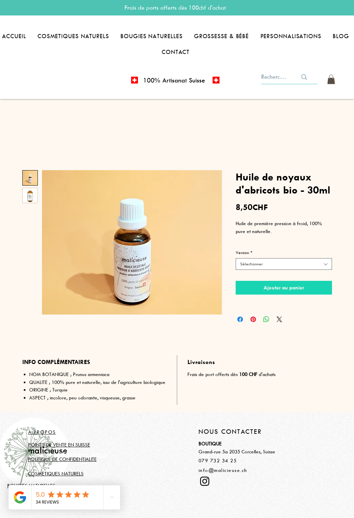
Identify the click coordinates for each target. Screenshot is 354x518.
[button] (73, 36)
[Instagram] (205, 481)
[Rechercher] (274, 77)
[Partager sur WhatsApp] (266, 319)
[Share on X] (279, 319)
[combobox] (284, 264)
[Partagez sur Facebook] (240, 319)
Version (244, 252)
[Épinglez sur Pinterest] (253, 319)
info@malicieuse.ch (223, 470)
